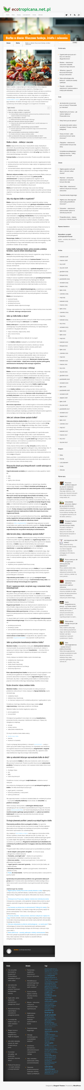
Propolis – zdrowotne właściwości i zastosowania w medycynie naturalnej (69, 88)
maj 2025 (62, 297)
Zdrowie (40, 15)
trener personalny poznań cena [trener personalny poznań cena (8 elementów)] (51, 1050)
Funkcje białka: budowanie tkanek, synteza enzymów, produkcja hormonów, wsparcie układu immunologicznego (30, 114)
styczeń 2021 (64, 372)
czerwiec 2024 (64, 312)
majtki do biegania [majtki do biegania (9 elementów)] (48, 993)
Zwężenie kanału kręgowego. (68, 195)
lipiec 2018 (63, 401)
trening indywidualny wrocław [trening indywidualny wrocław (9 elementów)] (50, 1056)
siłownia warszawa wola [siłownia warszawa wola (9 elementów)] (51, 1030)
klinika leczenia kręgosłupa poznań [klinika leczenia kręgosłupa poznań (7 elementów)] (50, 990)
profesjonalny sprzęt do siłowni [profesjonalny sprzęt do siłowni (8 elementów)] (51, 1023)
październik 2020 (65, 379)
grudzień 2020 (64, 375)
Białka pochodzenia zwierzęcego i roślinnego (23, 119)
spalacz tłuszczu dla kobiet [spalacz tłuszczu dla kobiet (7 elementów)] (50, 1038)
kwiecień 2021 (64, 360)
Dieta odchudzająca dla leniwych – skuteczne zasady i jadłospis (68, 80)
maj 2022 (62, 338)
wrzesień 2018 (64, 394)
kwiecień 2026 (64, 256)
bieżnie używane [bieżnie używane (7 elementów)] (53, 979)
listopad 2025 (64, 275)
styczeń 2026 (64, 268)
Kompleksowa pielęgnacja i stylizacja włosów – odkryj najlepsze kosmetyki (68, 153)
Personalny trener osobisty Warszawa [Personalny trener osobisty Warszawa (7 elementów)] (50, 1017)
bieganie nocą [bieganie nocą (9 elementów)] (50, 976)
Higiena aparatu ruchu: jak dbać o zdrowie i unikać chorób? (67, 171)
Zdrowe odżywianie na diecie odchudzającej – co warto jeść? (28, 924)
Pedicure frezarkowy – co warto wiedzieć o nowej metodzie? (14, 1067)
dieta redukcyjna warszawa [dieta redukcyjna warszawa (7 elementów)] (50, 984)
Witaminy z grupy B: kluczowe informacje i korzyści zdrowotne (66, 72)
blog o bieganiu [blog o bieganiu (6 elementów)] (48, 980)
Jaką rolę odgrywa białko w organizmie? (19, 112)
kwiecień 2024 (64, 320)
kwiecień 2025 (64, 301)
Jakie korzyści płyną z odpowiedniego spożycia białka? (23, 126)
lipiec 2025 (63, 290)
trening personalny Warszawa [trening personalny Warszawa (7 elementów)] (50, 1064)
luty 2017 (62, 438)
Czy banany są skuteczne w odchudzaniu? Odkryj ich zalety (27, 907)
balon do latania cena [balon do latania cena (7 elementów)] (51, 970)
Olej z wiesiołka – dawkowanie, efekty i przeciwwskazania (33, 1061)
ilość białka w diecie (22, 833)
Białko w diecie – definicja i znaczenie (19, 110)
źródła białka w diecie (13, 99)
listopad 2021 (64, 346)
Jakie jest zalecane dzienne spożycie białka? (21, 121)
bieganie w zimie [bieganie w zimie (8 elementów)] (51, 978)
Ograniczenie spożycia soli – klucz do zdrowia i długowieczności (68, 57)
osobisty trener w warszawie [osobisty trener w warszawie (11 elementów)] (50, 1012)
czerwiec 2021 (64, 353)
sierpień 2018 (63, 398)
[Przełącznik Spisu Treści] (48, 108)
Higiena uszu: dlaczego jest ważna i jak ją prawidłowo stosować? (68, 202)
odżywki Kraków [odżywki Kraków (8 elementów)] (50, 1005)
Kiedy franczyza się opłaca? (68, 120)
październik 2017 (65, 409)
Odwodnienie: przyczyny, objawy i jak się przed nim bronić (68, 504)
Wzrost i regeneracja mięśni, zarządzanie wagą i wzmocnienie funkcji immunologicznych (29, 129)
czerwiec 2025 (64, 294)
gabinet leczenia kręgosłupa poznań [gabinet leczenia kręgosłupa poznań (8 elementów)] (51, 987)
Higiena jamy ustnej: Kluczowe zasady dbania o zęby (25, 890)
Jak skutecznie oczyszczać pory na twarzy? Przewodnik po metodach (68, 105)
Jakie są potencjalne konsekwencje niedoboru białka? (24, 132)
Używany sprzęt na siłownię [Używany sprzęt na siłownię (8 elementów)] (51, 1071)
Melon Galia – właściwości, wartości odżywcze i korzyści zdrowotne (68, 188)
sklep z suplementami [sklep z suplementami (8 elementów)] (50, 1033)
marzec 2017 (63, 435)
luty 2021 (62, 368)
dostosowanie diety (17, 810)
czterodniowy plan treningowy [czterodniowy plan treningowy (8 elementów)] (51, 982)
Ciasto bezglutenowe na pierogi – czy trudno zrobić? (68, 604)
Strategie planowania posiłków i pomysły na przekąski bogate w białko (29, 137)
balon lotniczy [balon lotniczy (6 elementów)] (50, 971)
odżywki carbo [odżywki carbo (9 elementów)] (51, 1001)
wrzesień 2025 (64, 282)
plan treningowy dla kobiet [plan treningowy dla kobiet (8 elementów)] (50, 1020)
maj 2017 (62, 427)
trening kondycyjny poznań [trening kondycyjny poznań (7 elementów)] (50, 1058)
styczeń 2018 (64, 405)
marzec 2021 (63, 364)
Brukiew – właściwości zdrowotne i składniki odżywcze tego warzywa (67, 64)
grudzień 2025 (64, 271)
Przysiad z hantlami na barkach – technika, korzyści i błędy (68, 523)
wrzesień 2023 (64, 327)
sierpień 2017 (63, 416)
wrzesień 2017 (64, 412)
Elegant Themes (59, 1085)
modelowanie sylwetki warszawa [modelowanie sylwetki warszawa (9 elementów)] (50, 997)
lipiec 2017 (63, 420)
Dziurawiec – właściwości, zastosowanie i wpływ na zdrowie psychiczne (67, 210)
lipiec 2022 (63, 334)
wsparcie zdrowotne (19, 638)
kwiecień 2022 (64, 342)
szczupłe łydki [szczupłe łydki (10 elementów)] (49, 1044)
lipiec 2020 (63, 386)
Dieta (13, 15)
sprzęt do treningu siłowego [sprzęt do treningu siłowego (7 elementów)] (50, 1040)
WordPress (77, 1085)
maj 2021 (62, 357)
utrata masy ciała (13, 736)
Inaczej (19, 15)
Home (7, 15)
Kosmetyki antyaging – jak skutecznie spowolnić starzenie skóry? (14, 1056)
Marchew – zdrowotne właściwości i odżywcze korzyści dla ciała (67, 180)
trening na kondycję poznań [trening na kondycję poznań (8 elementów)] (51, 1061)
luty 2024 (62, 323)
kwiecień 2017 (64, 431)
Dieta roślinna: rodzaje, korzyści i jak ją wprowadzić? (68, 623)
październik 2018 (65, 390)
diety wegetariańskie (20, 523)
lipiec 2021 (63, 349)
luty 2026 (62, 264)
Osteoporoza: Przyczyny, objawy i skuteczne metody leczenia (28, 899)
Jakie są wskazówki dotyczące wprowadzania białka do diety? (25, 136)
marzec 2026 (64, 260)
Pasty (10, 873)
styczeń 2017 (64, 442)
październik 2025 (65, 279)
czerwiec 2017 (64, 424)
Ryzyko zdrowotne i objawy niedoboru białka (22, 134)
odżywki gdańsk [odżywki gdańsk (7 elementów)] (49, 1004)
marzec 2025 (64, 305)
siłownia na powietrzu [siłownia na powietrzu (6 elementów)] (49, 1025)
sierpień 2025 (64, 286)
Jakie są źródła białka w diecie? (17, 117)
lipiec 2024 (63, 308)
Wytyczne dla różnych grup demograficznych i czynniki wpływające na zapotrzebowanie (29, 124)
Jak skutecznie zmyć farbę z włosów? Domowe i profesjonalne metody (14, 989)
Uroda (34, 15)
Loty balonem (26, 15)
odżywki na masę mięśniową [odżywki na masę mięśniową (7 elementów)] (49, 1007)
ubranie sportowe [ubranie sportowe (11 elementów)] (50, 1067)
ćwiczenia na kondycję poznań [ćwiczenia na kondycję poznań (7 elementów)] (51, 1073)
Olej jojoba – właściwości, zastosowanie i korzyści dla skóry (68, 145)
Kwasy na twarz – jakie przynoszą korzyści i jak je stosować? (67, 136)
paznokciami (38, 744)
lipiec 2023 (63, 331)
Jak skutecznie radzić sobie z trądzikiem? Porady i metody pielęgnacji (68, 127)
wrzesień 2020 (64, 383)
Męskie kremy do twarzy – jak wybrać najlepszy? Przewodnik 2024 (68, 114)
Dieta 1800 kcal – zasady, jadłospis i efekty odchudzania (26, 932)
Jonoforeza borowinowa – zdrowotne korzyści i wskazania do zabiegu (33, 1050)
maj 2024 (62, 316)
